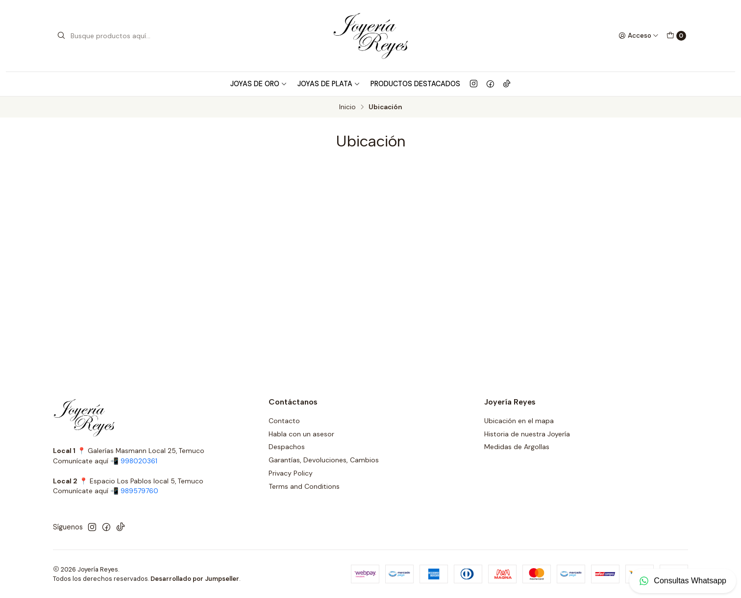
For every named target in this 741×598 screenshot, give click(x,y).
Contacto (284, 420)
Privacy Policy (291, 473)
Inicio (347, 107)
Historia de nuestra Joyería (527, 434)
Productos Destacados (415, 83)
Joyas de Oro (258, 83)
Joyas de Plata (328, 83)
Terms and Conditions (304, 486)
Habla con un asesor (301, 434)
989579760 (139, 491)
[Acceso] (638, 36)
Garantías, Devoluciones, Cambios (324, 459)
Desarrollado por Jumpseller (194, 578)
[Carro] (676, 36)
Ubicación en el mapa (519, 420)
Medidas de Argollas (516, 446)
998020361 (139, 461)
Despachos (287, 446)
